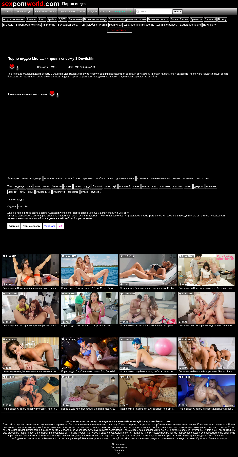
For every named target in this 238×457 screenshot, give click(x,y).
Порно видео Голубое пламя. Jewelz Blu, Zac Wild (88, 371)
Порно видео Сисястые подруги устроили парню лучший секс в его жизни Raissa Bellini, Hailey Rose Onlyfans (31, 408)
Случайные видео (45, 11)
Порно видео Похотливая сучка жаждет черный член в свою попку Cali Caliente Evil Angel (148, 408)
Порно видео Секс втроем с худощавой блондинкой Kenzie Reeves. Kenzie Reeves (207, 325)
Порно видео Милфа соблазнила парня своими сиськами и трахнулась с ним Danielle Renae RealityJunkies (89, 408)
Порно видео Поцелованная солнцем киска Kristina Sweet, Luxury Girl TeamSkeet (148, 288)
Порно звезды (24, 11)
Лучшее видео (68, 11)
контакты (190, 438)
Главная (7, 11)
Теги (82, 11)
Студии (92, 11)
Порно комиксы (119, 447)
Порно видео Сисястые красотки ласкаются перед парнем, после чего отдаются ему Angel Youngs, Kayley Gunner (207, 408)
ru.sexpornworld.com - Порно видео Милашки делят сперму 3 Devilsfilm (88, 212)
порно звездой (84, 218)
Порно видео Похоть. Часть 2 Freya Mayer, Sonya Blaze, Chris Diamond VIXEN (89, 288)
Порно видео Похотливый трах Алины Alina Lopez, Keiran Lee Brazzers (31, 288)
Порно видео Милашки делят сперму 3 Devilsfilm (51, 58)
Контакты (105, 11)
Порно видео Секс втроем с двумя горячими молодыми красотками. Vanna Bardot (31, 325)
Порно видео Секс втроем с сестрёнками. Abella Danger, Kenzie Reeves (89, 325)
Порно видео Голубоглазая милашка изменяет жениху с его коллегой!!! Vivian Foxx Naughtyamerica (31, 371)
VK (130, 11)
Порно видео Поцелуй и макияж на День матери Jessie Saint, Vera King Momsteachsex (207, 288)
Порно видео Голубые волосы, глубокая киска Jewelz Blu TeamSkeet (148, 371)
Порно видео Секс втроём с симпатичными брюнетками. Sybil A (148, 325)
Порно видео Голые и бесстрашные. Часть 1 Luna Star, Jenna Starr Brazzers (207, 371)
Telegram (120, 11)
